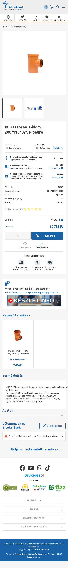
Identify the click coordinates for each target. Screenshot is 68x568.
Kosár (52, 7)
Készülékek (8, 20)
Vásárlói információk (34, 538)
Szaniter (36, 20)
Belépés (46, 7)
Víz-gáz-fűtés (59, 20)
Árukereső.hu (34, 492)
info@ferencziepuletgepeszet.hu (41, 292)
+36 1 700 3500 (11, 292)
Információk (34, 512)
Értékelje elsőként (18, 359)
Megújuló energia (23, 20)
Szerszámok (47, 20)
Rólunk (34, 520)
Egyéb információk (34, 529)
